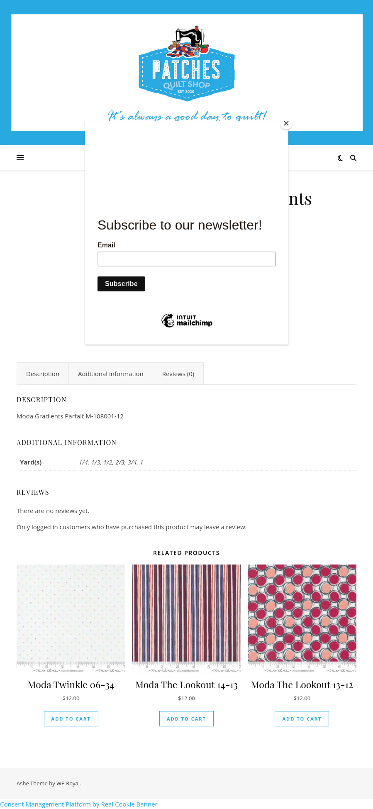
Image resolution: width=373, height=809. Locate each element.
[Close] (286, 123)
